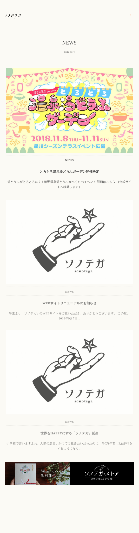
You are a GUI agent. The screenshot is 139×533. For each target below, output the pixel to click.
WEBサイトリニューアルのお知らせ (69, 304)
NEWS (69, 160)
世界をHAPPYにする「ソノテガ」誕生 (69, 434)
